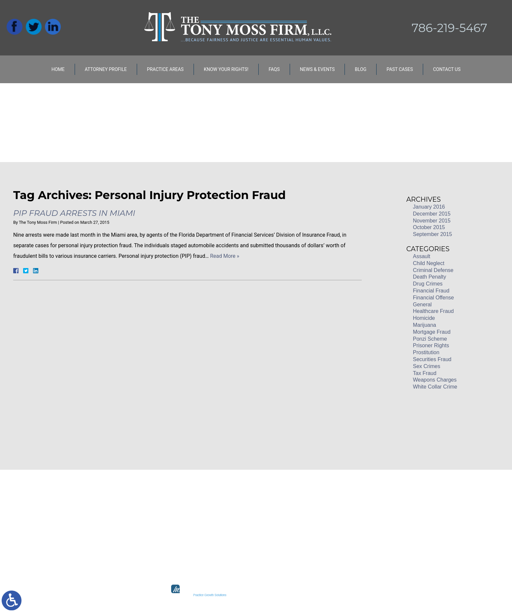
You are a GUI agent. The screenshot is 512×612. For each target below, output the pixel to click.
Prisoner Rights (431, 345)
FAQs (274, 69)
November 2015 (432, 220)
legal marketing (280, 595)
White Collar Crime (435, 387)
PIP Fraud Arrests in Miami (74, 213)
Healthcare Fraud (433, 311)
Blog (360, 69)
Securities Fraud (432, 359)
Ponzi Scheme (430, 339)
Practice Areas (165, 69)
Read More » (224, 256)
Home (58, 69)
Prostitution (426, 352)
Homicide (424, 318)
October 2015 (429, 227)
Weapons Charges (435, 380)
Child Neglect (428, 263)
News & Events (317, 69)
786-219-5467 (449, 28)
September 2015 (432, 234)
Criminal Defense (433, 270)
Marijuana (424, 325)
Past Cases (399, 69)
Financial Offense (433, 297)
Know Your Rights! (226, 69)
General (422, 304)
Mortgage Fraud (432, 332)
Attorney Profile (106, 69)
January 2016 (429, 207)
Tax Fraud (424, 373)
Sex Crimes (426, 366)
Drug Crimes (428, 284)
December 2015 (432, 214)
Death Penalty (429, 277)
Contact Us (446, 69)
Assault (421, 256)
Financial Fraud (431, 290)
